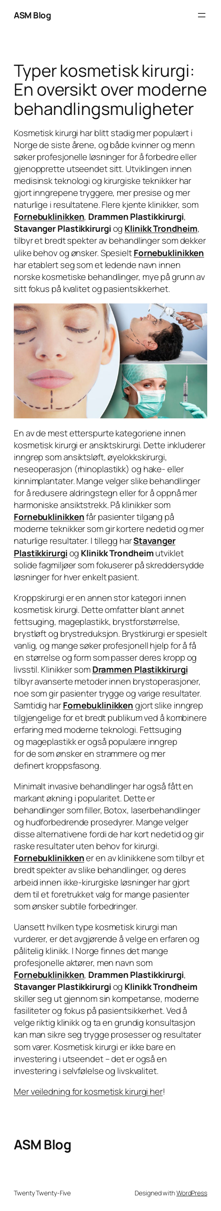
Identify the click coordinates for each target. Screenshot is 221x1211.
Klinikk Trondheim (161, 228)
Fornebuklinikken (49, 217)
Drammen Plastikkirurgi (140, 669)
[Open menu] (201, 15)
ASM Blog (32, 15)
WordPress (191, 1192)
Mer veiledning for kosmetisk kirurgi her (88, 1091)
